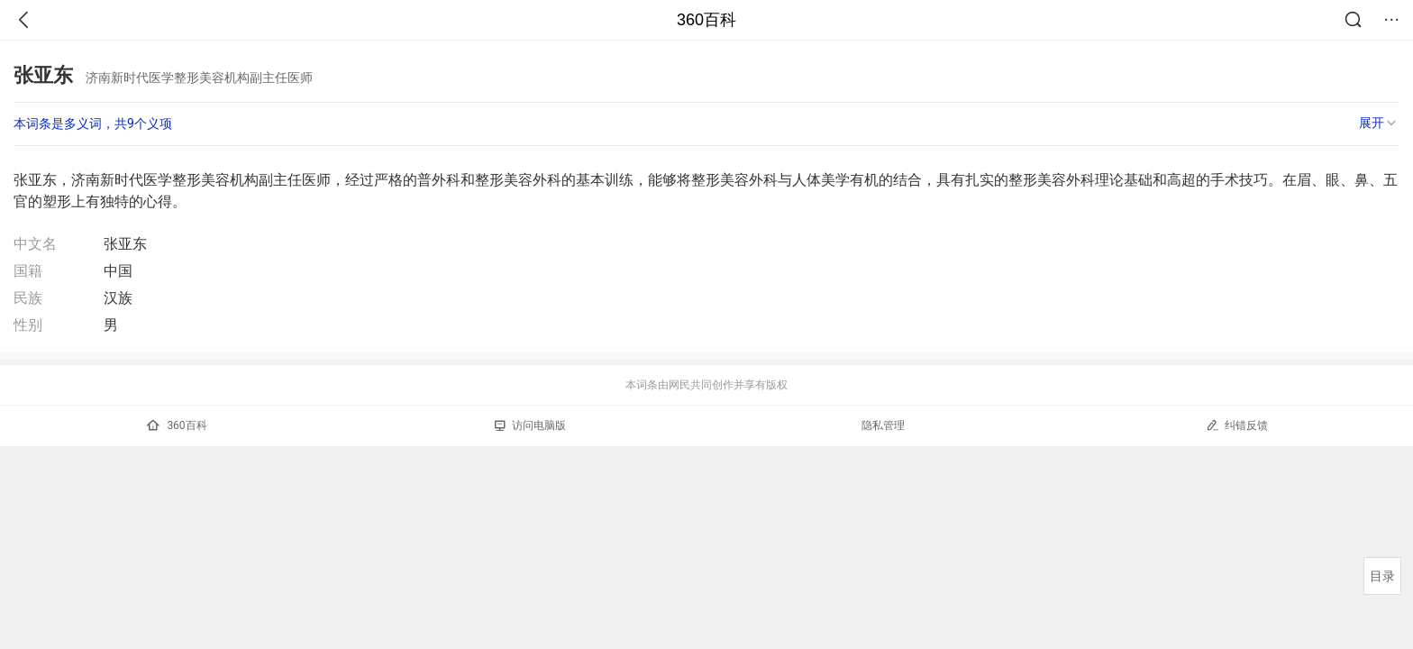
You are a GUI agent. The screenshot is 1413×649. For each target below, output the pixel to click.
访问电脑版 (530, 425)
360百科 (706, 20)
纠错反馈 (1237, 425)
